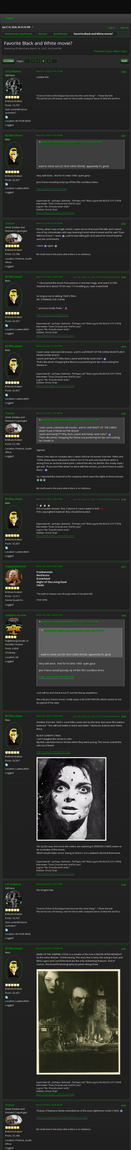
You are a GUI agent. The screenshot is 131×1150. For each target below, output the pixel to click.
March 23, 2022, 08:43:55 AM (49, 566)
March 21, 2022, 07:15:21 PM (49, 71)
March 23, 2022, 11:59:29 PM (49, 716)
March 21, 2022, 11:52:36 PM (49, 135)
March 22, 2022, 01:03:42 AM (49, 223)
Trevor (10, 223)
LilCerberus (13, 71)
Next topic (120, 51)
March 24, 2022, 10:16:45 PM (49, 1105)
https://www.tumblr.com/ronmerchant (55, 212)
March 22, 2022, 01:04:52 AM (49, 277)
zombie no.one (15, 615)
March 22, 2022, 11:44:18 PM (49, 499)
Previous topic (103, 51)
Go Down (8, 61)
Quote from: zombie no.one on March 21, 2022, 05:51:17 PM (71, 142)
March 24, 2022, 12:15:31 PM (49, 884)
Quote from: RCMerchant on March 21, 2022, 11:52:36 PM (70, 621)
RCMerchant (14, 135)
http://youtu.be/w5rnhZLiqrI (52, 188)
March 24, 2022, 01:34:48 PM (49, 948)
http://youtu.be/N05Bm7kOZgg (53, 752)
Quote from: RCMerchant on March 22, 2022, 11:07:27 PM (70, 419)
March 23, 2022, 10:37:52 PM (49, 615)
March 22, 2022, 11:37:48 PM (49, 413)
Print (124, 61)
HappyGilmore (15, 566)
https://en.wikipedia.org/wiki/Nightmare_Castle (62, 1117)
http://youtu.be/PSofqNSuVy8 (53, 314)
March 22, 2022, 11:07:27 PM (49, 346)
